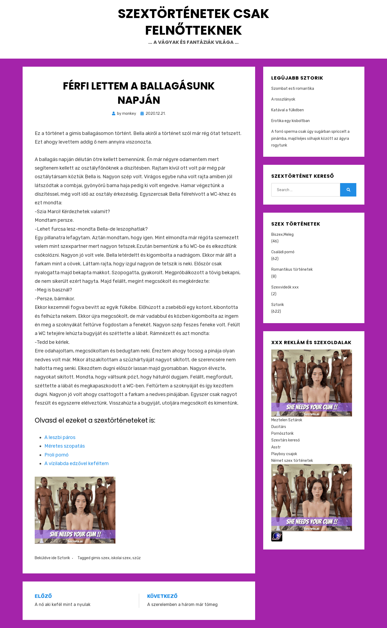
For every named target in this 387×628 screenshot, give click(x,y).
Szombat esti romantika (292, 88)
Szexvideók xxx (285, 287)
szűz (136, 558)
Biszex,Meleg (282, 234)
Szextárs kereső (285, 440)
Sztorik (63, 558)
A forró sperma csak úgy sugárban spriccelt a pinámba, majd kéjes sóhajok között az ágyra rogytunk (310, 138)
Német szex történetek (292, 460)
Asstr (276, 447)
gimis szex (100, 558)
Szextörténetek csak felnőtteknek (193, 22)
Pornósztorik (282, 433)
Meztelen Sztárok (286, 420)
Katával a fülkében (287, 110)
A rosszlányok (283, 99)
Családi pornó (282, 252)
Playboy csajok (284, 454)
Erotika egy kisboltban (290, 121)
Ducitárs (278, 426)
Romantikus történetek (292, 269)
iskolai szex (121, 558)
